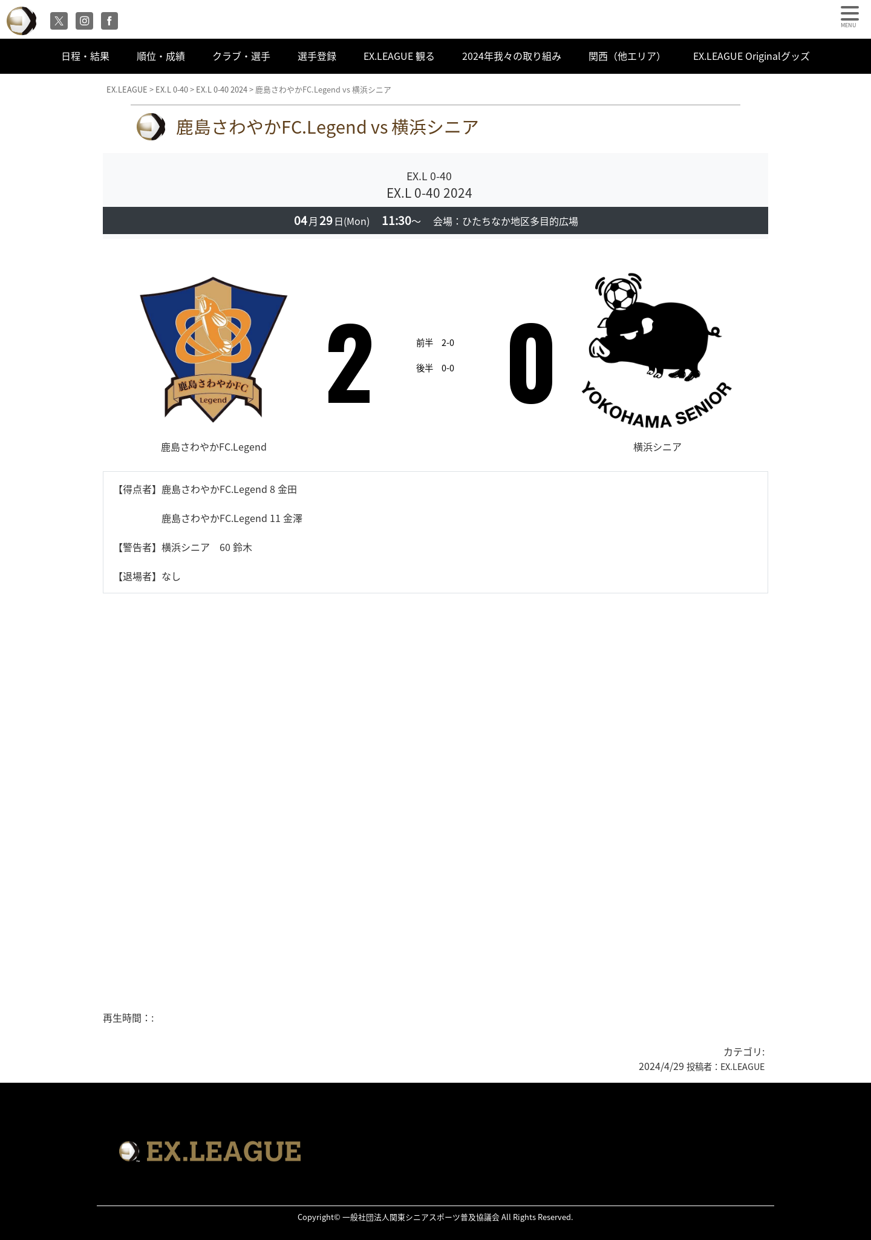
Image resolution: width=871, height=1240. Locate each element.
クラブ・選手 (241, 55)
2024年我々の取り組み (511, 55)
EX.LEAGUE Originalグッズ (751, 55)
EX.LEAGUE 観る (399, 55)
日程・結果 (85, 55)
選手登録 (317, 55)
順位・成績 (161, 55)
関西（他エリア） (627, 55)
